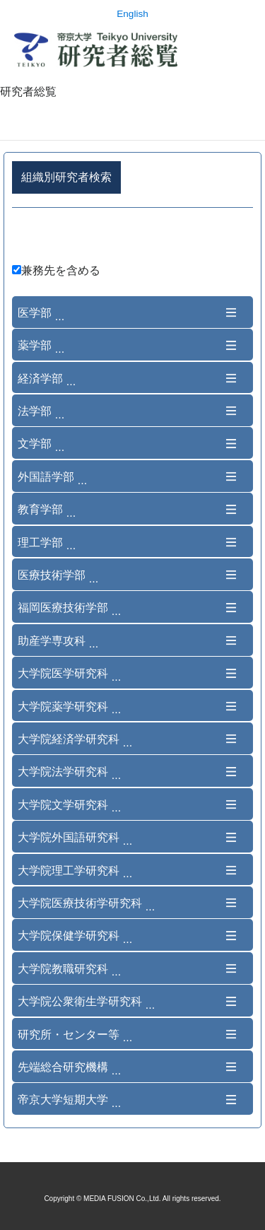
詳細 (132, 238)
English (132, 13)
